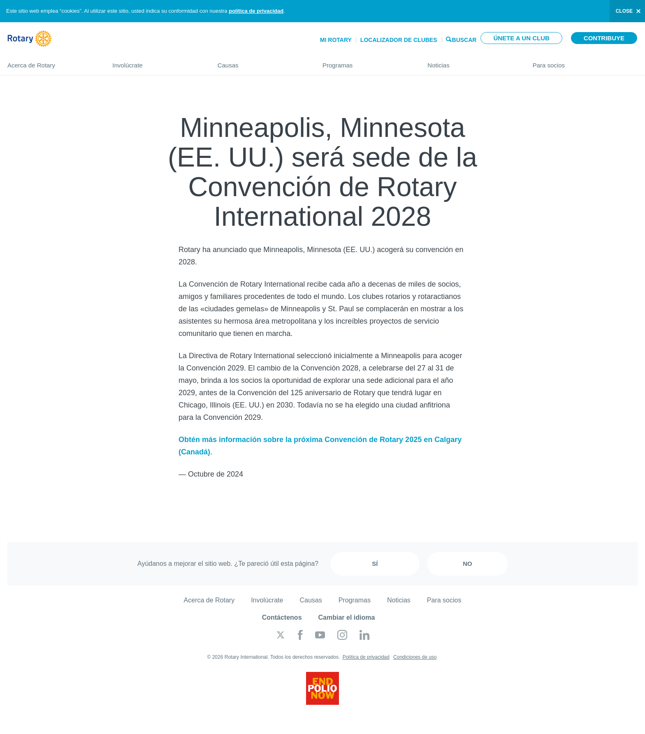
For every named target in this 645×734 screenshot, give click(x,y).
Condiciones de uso (414, 657)
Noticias (471, 62)
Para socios (585, 62)
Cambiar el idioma (346, 617)
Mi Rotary (336, 40)
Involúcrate (156, 62)
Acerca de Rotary (51, 62)
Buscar (464, 39)
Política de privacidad (366, 657)
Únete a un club (521, 38)
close (624, 11)
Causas (262, 62)
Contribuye (604, 38)
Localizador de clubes (398, 40)
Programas (366, 62)
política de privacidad (256, 11)
